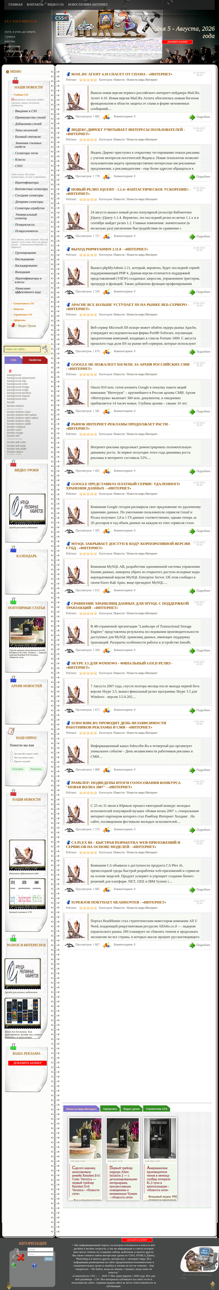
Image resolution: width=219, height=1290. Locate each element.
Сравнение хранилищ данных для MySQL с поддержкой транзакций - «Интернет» (127, 605)
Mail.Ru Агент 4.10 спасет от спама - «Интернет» (121, 74)
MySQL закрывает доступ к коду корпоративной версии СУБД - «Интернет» (128, 546)
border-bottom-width (19, 423)
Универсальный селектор (26, 216)
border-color (14, 429)
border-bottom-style (18, 420)
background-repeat (18, 395)
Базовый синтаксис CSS (20, 912)
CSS (13, 360)
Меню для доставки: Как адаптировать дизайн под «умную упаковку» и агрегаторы (23, 1034)
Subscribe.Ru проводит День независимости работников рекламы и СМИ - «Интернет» (116, 725)
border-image (15, 432)
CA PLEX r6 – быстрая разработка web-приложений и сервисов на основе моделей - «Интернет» (123, 845)
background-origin (18, 389)
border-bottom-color (19, 411)
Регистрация (24, 1265)
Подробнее (203, 116)
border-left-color (16, 442)
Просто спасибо (22, 761)
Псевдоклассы (25, 224)
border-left (13, 435)
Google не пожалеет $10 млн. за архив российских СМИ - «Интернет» (128, 366)
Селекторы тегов (26, 153)
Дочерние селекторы (29, 201)
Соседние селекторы (29, 195)
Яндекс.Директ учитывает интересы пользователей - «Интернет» (125, 132)
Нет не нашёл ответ (24, 757)
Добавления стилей (28, 123)
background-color (17, 383)
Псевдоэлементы (26, 231)
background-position (19, 392)
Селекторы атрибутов (30, 208)
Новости (119, 79)
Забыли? (42, 1265)
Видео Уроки (27, 325)
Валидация (22, 272)
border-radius (15, 451)
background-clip (16, 380)
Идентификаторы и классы (28, 280)
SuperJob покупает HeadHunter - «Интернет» (118, 902)
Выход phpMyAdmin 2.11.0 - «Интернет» (109, 249)
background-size (17, 398)
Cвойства (35, 360)
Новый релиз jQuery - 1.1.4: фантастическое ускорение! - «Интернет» (128, 191)
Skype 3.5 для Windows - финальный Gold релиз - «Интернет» (119, 665)
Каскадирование (26, 265)
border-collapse (16, 426)
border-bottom (15, 405)
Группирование (25, 252)
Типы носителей (26, 130)
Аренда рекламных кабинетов (23, 527)
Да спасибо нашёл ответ (26, 753)
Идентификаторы (27, 182)
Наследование (25, 259)
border (11, 402)
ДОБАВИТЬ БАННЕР (177, 42)
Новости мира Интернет (142, 79)
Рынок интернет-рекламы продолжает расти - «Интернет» (118, 426)
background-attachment (21, 377)
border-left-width (16, 448)
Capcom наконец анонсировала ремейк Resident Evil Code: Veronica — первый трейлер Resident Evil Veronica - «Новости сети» (27, 653)
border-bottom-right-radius (22, 417)
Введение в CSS (26, 111)
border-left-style (16, 445)
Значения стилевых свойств (28, 144)
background (14, 375)
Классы (20, 159)
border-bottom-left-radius (22, 414)
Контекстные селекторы (31, 189)
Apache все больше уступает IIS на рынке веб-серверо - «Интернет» (127, 307)
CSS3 (19, 166)
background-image (18, 386)
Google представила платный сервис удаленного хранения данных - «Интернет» (123, 486)
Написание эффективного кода (28, 290)
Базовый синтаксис (28, 136)
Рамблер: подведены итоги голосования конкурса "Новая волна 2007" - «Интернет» (123, 785)
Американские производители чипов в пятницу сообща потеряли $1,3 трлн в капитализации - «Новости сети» (158, 1179)
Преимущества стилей (30, 117)
